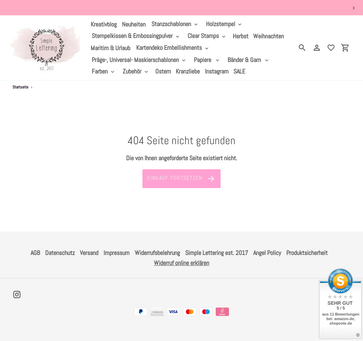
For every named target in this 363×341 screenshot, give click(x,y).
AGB (35, 253)
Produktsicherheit (307, 253)
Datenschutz (60, 253)
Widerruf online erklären (181, 263)
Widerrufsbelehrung (157, 253)
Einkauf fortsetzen (181, 179)
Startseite (20, 87)
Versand (89, 253)
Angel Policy (267, 253)
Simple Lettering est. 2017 (216, 253)
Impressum (117, 253)
